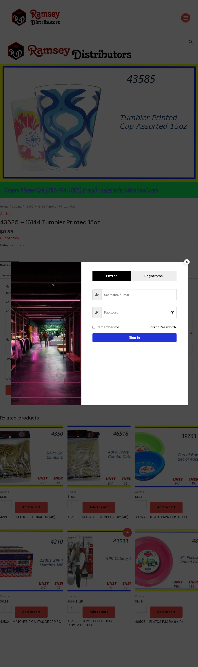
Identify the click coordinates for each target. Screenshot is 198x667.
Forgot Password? (163, 327)
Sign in (134, 337)
